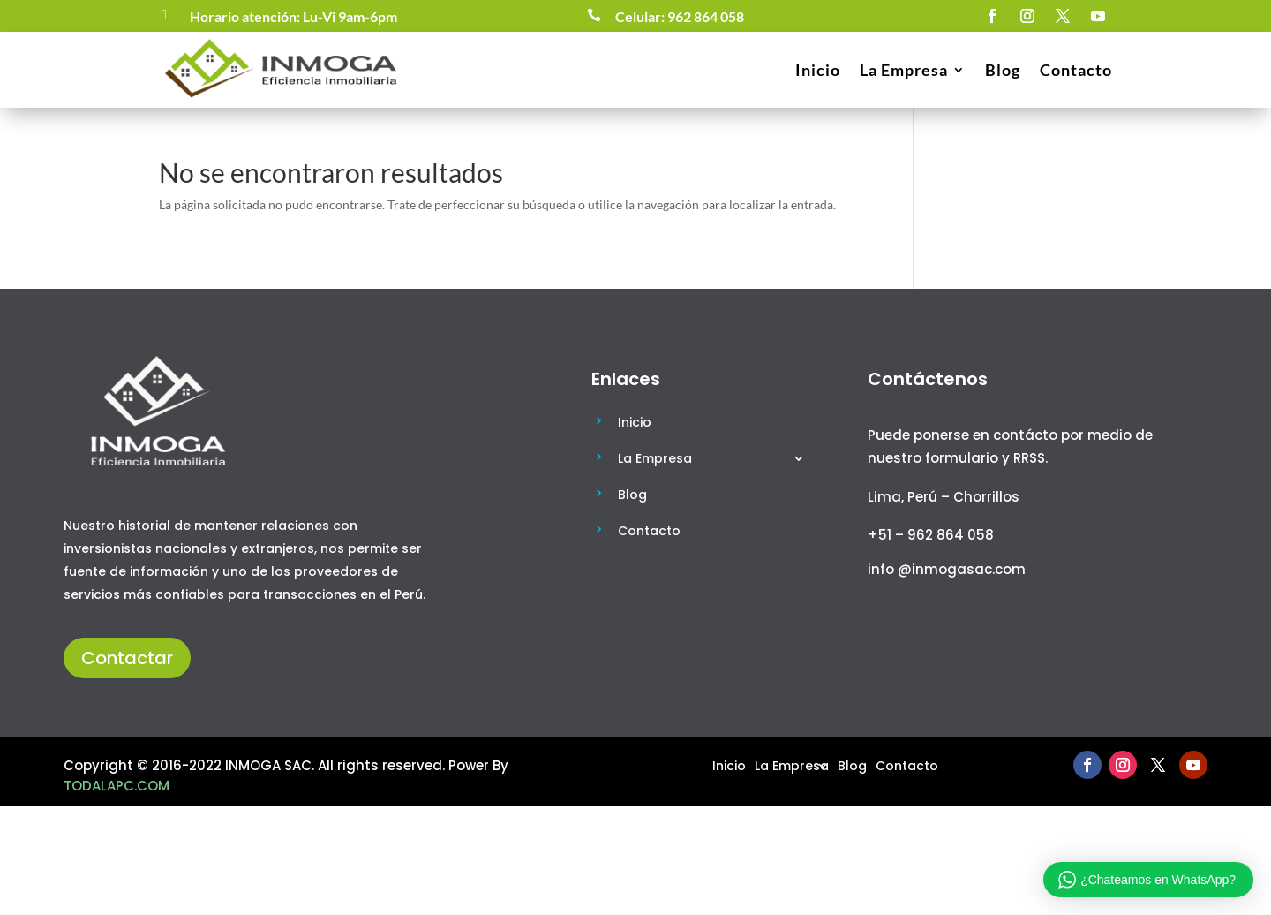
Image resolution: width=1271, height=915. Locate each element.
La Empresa (904, 69)
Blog (1002, 69)
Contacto (1076, 69)
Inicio (817, 69)
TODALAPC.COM (116, 785)
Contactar (127, 658)
